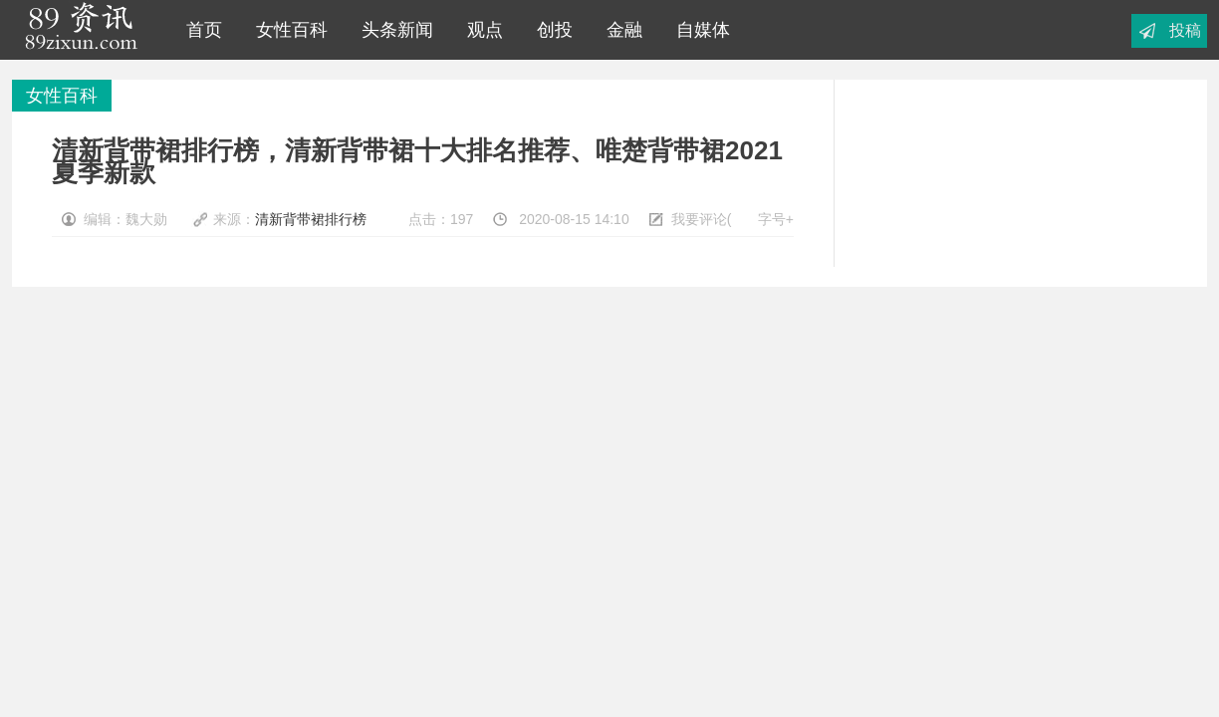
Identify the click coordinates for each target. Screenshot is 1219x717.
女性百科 (287, 30)
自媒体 (698, 30)
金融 (619, 30)
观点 (480, 30)
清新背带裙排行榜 (310, 219)
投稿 (1185, 30)
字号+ (776, 219)
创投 (550, 30)
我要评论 (699, 219)
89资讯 (80, 30)
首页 (199, 30)
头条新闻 (392, 30)
